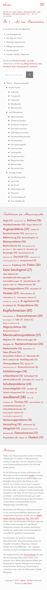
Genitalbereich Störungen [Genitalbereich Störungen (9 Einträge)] (16, 277)
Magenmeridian (17, 160)
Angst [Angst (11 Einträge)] (8, 220)
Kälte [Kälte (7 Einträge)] (19, 319)
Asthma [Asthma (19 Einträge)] (34, 220)
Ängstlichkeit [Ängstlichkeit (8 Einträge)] (10, 437)
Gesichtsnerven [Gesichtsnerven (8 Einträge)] (32, 281)
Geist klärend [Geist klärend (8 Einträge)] (10, 274)
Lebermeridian (17, 148)
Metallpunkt (16, 104)
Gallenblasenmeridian (20, 132)
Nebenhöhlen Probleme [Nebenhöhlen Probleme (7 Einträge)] (14, 355)
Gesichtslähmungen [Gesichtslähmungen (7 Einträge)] (12, 281)
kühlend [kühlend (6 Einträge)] (28, 319)
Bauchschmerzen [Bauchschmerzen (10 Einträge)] (13, 233)
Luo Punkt (32, 61)
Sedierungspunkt (18, 189)
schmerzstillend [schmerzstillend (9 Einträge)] (12, 379)
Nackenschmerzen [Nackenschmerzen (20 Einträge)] (29, 344)
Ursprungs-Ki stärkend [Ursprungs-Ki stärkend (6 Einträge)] (13, 412)
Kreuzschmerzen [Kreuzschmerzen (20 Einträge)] (30, 315)
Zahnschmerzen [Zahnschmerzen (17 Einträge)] (26, 433)
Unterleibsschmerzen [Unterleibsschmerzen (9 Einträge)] (14, 409)
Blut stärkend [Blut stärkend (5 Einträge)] (19, 249)
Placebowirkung (30, 555)
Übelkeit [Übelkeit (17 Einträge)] (35, 437)
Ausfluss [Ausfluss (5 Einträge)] (35, 229)
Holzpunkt (15, 100)
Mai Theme (28, 583)
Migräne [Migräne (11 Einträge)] (9, 340)
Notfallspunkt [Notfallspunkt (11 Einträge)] (29, 359)
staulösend (36, 66)
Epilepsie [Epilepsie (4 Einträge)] (7, 265)
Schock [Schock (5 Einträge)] (39, 379)
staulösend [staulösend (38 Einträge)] (14, 397)
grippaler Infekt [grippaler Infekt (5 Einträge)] (10, 284)
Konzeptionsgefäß (18, 144)
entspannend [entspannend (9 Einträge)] (28, 260)
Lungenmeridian (18, 156)
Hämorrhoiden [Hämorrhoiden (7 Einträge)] (27, 293)
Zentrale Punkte (16, 173)
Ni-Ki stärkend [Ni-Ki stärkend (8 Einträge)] (11, 359)
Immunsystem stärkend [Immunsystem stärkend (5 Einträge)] (26, 297)
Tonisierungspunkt (19, 197)
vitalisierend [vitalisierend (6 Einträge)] (29, 424)
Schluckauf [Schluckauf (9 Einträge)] (31, 376)
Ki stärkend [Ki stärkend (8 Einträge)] (9, 305)
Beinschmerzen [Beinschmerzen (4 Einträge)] (31, 233)
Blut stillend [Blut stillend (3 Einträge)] (7, 249)
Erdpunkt (15, 92)
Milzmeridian (16, 164)
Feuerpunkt (16, 96)
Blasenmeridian (17, 116)
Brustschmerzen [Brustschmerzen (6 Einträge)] (26, 252)
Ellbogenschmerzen (31, 64)
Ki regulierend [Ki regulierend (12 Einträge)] (30, 301)
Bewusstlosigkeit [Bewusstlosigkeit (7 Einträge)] (30, 237)
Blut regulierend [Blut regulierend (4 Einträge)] (28, 246)
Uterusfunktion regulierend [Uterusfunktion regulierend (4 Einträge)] (12, 416)
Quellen (32, 475)
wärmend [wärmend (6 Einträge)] (8, 433)
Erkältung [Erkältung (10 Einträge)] (19, 265)
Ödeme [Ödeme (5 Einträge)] (23, 437)
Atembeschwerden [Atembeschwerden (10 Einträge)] (14, 224)
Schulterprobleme (24, 66)
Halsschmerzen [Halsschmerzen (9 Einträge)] (26, 284)
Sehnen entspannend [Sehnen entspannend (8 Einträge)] (14, 392)
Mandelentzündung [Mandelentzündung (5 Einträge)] (11, 330)
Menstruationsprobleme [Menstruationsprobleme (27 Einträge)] (22, 335)
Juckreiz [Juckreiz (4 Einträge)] (16, 301)
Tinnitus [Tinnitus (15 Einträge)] (21, 402)
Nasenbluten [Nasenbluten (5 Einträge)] (29, 348)
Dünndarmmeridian (20, 61)
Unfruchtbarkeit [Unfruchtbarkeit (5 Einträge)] (36, 402)
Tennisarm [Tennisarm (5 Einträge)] (8, 402)
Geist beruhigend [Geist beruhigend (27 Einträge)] (17, 269)
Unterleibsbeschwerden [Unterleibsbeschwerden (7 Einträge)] (14, 405)
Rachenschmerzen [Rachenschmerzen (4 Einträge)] (10, 367)
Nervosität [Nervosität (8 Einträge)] (33, 355)
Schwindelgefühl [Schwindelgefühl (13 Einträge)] (14, 388)
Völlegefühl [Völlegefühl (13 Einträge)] (11, 428)
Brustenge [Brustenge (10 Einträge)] (10, 253)
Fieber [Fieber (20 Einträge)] (34, 264)
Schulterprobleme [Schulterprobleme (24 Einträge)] (17, 383)
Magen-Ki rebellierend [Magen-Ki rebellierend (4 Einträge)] (11, 323)
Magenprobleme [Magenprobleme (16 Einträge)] (14, 327)
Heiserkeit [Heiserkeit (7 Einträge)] (35, 288)
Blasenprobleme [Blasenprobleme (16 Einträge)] (14, 241)
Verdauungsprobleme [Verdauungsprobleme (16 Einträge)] (17, 420)
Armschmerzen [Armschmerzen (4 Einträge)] (20, 221)
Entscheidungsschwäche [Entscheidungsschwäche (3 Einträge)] (11, 261)
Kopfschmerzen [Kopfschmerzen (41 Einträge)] (17, 310)
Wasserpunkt (16, 108)
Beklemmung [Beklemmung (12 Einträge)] (12, 237)
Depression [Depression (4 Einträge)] (7, 257)
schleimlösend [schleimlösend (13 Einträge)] (13, 376)
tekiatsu (7, 4)
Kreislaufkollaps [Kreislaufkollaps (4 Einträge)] (9, 316)
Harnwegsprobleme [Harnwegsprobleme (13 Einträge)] (16, 288)
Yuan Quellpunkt (18, 201)
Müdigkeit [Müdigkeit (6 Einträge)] (8, 344)
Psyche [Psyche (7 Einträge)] (29, 363)
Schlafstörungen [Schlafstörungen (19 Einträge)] (15, 371)
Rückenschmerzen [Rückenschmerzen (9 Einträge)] (28, 367)
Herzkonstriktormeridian (21, 136)
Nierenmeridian (17, 168)
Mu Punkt (15, 185)
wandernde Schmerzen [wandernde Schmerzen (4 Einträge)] (29, 429)
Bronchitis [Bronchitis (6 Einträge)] (32, 249)
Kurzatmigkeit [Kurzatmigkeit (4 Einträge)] (8, 320)
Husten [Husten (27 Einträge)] (11, 293)
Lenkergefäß (16, 152)
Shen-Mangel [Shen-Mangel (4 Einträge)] (31, 392)
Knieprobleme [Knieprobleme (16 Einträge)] (28, 305)
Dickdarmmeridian (19, 120)
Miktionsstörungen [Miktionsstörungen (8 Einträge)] (26, 339)
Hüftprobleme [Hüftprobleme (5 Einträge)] (9, 297)
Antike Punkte (15, 87)
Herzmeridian (16, 140)
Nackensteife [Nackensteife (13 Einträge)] (12, 348)
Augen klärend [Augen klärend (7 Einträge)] (34, 224)
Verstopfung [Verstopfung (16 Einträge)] (12, 424)
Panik (15, 66)
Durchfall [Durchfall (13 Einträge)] (21, 257)
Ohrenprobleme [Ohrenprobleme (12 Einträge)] (13, 363)
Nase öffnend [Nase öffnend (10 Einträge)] (12, 352)
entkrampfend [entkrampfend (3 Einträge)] (35, 257)
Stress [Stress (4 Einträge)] (30, 397)
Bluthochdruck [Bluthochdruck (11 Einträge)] (12, 246)
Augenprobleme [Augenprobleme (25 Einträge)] (16, 229)
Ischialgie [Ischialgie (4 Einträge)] (7, 301)
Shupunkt (15, 193)
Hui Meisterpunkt (18, 177)
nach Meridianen (16, 112)
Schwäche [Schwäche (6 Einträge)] (32, 388)
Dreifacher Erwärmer (19, 124)
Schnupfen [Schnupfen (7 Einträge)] (28, 379)
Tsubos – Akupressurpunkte (19, 83)
